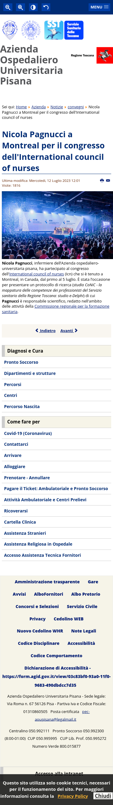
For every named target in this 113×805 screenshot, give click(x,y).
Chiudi (103, 795)
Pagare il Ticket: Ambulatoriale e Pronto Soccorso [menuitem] (56, 488)
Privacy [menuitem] (38, 619)
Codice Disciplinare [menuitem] (39, 643)
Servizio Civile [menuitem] (82, 606)
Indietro (45, 330)
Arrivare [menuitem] (12, 455)
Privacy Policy (73, 796)
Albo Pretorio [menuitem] (85, 594)
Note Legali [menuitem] (83, 631)
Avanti (69, 330)
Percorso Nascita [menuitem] (21, 406)
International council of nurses (36, 274)
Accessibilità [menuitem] (81, 643)
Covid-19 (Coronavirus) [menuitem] (28, 433)
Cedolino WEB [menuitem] (68, 619)
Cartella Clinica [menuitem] (20, 522)
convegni (76, 106)
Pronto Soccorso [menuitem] (21, 362)
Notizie (57, 106)
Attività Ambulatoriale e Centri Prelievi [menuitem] (45, 499)
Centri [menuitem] (10, 395)
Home (21, 106)
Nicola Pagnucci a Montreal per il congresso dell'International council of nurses (53, 151)
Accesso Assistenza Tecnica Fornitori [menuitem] (42, 555)
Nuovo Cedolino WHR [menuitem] (40, 631)
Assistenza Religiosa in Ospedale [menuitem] (38, 544)
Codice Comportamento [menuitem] (56, 656)
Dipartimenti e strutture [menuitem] (29, 373)
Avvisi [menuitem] (19, 594)
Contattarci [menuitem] (16, 444)
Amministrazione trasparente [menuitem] (47, 582)
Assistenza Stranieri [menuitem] (25, 533)
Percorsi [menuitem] (12, 384)
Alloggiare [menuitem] (14, 466)
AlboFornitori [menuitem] (48, 594)
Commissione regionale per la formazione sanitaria (55, 308)
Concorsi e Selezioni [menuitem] (37, 606)
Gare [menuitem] (93, 582)
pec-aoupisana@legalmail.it (62, 715)
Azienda (39, 106)
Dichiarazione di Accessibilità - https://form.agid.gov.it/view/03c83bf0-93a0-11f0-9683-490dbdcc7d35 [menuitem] (56, 676)
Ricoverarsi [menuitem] (15, 511)
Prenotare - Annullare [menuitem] (27, 477)
